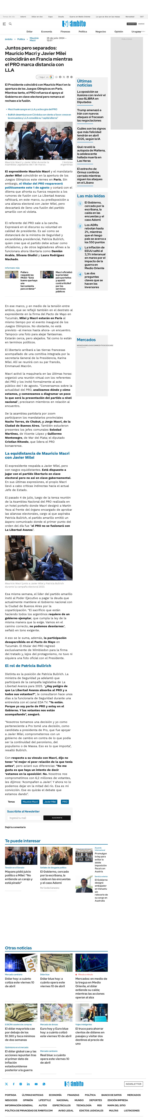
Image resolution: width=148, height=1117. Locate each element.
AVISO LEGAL (66, 1110)
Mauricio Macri (34, 39)
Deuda (61, 17)
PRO (64, 801)
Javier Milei (50, 801)
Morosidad (130, 17)
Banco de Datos (111, 1095)
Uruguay (136, 31)
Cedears (109, 345)
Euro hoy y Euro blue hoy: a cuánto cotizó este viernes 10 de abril (55, 1032)
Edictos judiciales (91, 1110)
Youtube (36, 1084)
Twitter (6, 1084)
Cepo (50, 17)
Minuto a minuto (85, 974)
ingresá (141, 24)
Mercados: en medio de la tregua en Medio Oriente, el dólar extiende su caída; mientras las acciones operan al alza (91, 988)
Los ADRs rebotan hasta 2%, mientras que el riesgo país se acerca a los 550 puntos (95, 233)
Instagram (20, 1084)
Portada (10, 1095)
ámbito (9, 39)
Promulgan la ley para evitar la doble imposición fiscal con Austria (101, 862)
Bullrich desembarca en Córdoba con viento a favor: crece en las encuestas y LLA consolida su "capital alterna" (39, 116)
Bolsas (89, 345)
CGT (142, 17)
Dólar (30, 31)
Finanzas (65, 31)
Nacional (63, 1100)
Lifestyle (45, 1100)
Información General (19, 1105)
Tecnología (84, 1105)
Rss (99, 1105)
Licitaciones (132, 1110)
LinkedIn (28, 1084)
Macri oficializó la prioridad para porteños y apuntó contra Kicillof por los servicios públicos (64, 282)
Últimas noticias (32, 1095)
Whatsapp (44, 1084)
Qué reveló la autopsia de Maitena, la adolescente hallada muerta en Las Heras (91, 154)
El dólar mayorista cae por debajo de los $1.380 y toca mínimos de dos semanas (20, 1034)
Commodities (99, 345)
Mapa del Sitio (116, 1105)
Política (83, 31)
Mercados (134, 1095)
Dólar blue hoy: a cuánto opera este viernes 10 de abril (52, 982)
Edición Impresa (118, 1100)
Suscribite (57, 818)
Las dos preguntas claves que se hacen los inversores (94, 280)
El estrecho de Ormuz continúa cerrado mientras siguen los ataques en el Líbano (89, 176)
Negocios (101, 31)
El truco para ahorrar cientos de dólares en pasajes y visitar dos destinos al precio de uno (89, 1036)
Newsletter (141, 31)
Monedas (81, 345)
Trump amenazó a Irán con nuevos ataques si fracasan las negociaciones (90, 115)
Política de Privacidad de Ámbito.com (29, 1110)
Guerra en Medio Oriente (80, 17)
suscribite (132, 24)
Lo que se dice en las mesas (108, 17)
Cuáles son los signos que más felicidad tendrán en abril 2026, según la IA (91, 134)
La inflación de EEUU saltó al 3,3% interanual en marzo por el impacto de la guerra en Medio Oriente (95, 258)
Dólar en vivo (37, 17)
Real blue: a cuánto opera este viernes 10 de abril (54, 1058)
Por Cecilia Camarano (49, 888)
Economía (46, 31)
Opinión (119, 31)
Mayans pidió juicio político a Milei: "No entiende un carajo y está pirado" (19, 877)
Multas (113, 1110)
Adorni (23, 17)
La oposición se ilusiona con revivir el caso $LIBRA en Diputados (91, 97)
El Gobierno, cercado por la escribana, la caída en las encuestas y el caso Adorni (94, 211)
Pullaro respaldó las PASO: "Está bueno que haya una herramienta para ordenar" (29, 280)
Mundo (79, 1100)
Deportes (95, 1100)
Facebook (13, 1084)
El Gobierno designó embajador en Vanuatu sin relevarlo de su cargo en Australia (101, 890)
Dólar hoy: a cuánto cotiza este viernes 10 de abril (19, 982)
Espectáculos (62, 1105)
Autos (43, 1105)
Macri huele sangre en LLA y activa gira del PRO (32, 109)
